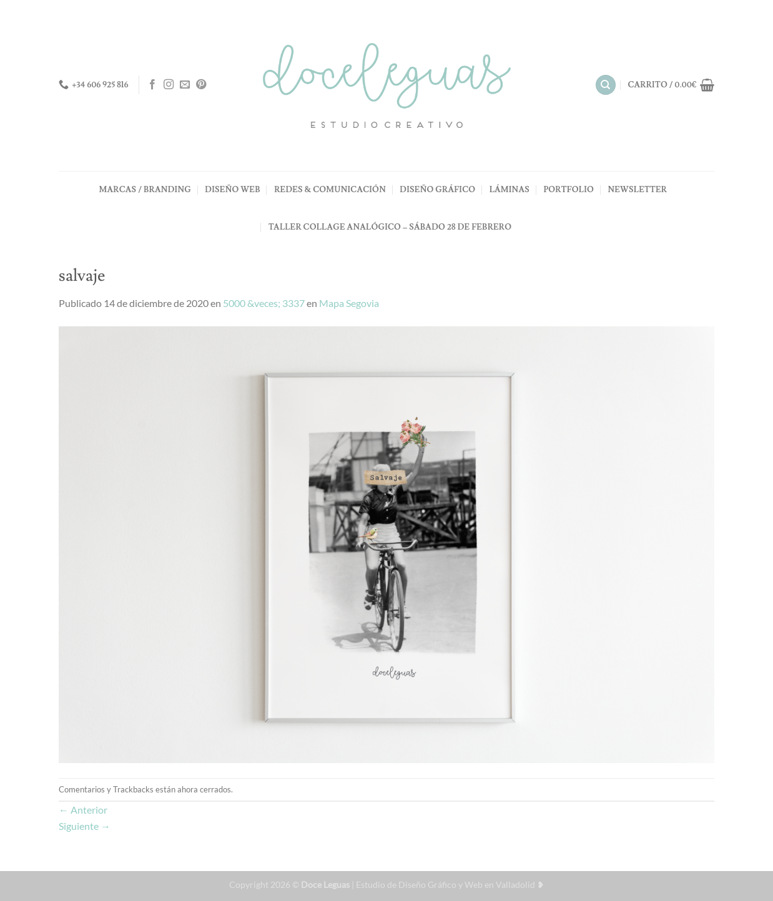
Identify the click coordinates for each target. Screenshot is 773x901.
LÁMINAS (509, 190)
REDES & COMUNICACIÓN (330, 190)
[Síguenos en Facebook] (152, 84)
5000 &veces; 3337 (264, 303)
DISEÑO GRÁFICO (437, 190)
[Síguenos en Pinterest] (201, 84)
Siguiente (85, 826)
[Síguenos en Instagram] (169, 84)
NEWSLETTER (637, 190)
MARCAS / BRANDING (145, 190)
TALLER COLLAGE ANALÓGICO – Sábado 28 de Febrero (389, 227)
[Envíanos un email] (185, 84)
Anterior (83, 810)
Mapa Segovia (349, 303)
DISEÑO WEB (232, 190)
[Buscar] (606, 85)
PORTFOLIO (568, 190)
